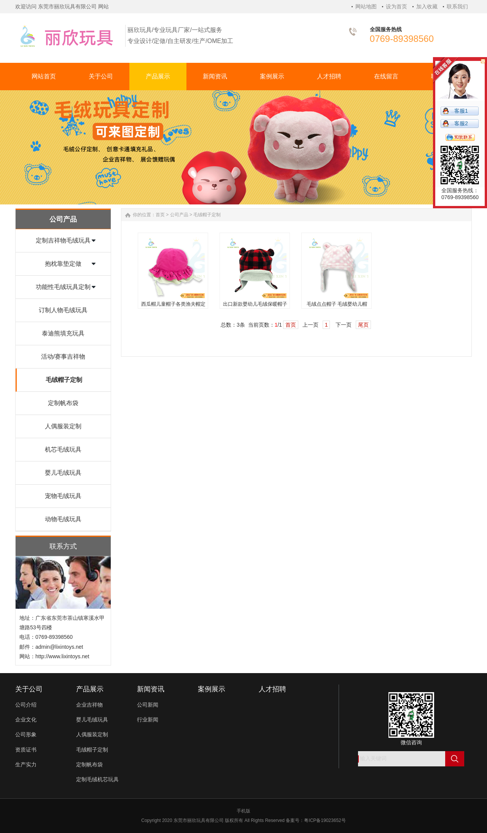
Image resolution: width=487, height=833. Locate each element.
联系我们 (457, 6)
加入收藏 (427, 6)
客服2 (461, 123)
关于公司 (29, 689)
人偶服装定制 (63, 426)
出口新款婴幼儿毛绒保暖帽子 (255, 304)
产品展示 (89, 689)
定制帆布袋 (63, 403)
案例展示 (211, 689)
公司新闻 (147, 705)
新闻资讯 (150, 689)
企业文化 (26, 720)
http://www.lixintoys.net (62, 656)
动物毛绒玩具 (63, 519)
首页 (160, 214)
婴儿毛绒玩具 (63, 472)
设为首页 (396, 6)
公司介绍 (26, 705)
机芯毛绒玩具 (63, 449)
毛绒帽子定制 (64, 380)
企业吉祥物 (89, 705)
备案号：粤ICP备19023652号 (315, 820)
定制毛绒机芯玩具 (97, 779)
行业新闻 (147, 720)
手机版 (243, 811)
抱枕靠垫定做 (63, 263)
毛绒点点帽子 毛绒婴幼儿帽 (337, 304)
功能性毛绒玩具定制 (63, 287)
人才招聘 (272, 689)
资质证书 (26, 750)
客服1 (461, 111)
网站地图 (366, 6)
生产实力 (26, 764)
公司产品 (179, 214)
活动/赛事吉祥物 (63, 356)
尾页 (363, 325)
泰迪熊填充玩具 (63, 333)
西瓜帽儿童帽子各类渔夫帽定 (173, 304)
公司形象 (26, 734)
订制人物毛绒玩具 (63, 310)
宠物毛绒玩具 (63, 496)
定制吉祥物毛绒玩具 (63, 240)
